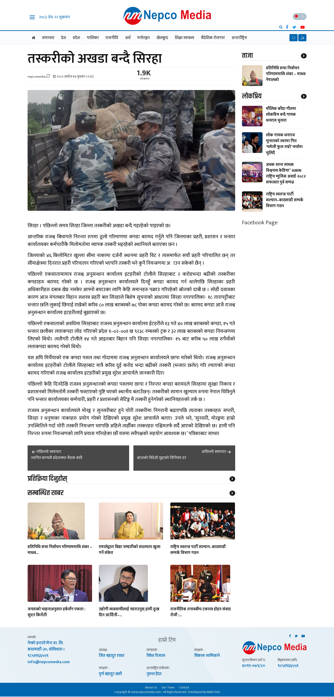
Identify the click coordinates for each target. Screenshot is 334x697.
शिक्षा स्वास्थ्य (184, 38)
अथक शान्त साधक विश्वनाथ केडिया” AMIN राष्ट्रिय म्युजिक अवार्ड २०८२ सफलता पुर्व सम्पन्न (286, 174)
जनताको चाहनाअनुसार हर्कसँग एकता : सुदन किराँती (56, 613)
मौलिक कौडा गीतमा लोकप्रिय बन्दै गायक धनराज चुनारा (281, 115)
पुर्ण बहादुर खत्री (110, 674)
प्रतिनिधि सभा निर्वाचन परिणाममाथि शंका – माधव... (60, 550)
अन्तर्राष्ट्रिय (239, 38)
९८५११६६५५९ (38, 656)
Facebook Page (260, 223)
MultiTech (213, 692)
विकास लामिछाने (207, 656)
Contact (184, 687)
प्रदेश (76, 38)
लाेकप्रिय (252, 96)
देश (63, 38)
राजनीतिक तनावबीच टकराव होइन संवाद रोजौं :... (200, 613)
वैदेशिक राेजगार (213, 38)
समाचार (48, 38)
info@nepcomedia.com (49, 663)
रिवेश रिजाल (156, 656)
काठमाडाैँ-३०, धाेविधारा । (46, 650)
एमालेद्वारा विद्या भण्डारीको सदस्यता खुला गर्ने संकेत (129, 550)
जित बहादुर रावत (111, 656)
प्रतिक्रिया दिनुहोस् (47, 478)
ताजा (247, 55)
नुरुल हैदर (154, 674)
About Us (151, 687)
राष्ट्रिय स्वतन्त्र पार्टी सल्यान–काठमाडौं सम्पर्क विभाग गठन (198, 550)
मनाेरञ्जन (143, 38)
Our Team (168, 687)
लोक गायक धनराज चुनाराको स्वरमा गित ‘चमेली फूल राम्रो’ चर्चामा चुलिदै (284, 144)
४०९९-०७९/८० (253, 666)
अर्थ (127, 38)
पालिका (93, 38)
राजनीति (111, 38)
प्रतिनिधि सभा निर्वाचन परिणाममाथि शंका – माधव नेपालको (286, 74)
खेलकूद (162, 38)
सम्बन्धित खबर (46, 493)
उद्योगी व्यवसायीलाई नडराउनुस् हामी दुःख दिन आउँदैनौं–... (129, 613)
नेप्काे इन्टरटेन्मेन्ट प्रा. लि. (46, 644)
